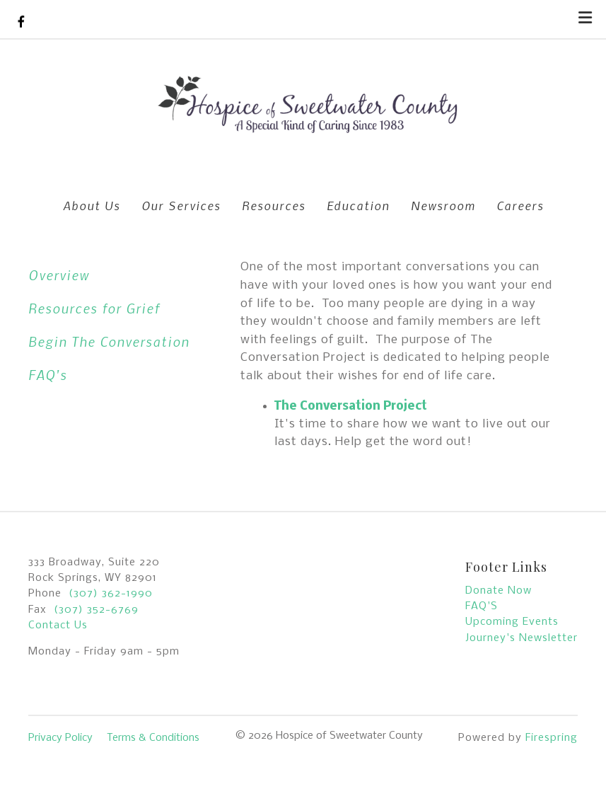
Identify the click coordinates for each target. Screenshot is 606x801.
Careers (520, 205)
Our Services (181, 205)
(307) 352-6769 (96, 610)
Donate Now (498, 591)
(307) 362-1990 (111, 593)
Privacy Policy (60, 738)
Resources (273, 205)
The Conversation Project (350, 406)
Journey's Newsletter (521, 638)
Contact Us (58, 625)
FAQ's (47, 375)
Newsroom (443, 205)
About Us (91, 205)
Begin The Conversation (109, 341)
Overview (58, 275)
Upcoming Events (512, 622)
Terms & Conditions (153, 738)
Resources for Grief (94, 308)
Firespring (551, 738)
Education (358, 205)
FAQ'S (481, 606)
